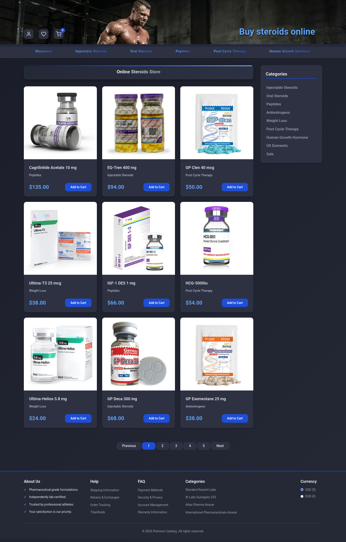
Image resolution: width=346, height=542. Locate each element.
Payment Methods (150, 493)
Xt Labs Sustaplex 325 (200, 500)
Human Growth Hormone (289, 53)
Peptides (182, 53)
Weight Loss (276, 123)
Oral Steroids (141, 53)
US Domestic (277, 148)
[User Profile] (29, 34)
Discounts (43, 53)
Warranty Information (152, 515)
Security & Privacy (150, 500)
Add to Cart (78, 190)
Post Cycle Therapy (229, 53)
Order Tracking (100, 508)
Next (220, 449)
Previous (129, 449)
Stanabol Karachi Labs (200, 492)
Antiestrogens (278, 115)
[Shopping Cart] (59, 34)
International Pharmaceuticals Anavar (211, 515)
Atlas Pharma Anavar (199, 508)
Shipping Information (104, 493)
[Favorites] (44, 34)
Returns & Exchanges (104, 500)
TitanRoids (97, 515)
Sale (270, 157)
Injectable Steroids (91, 53)
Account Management (153, 508)
